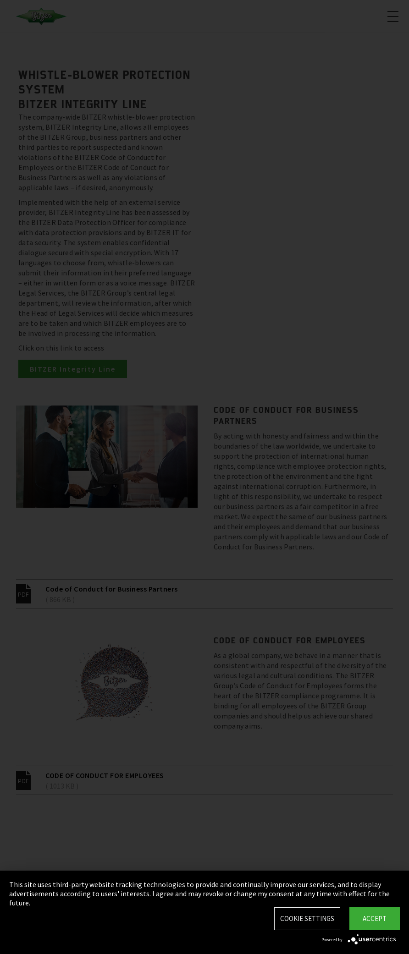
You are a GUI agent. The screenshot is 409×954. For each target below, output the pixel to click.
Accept (375, 918)
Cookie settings (307, 918)
